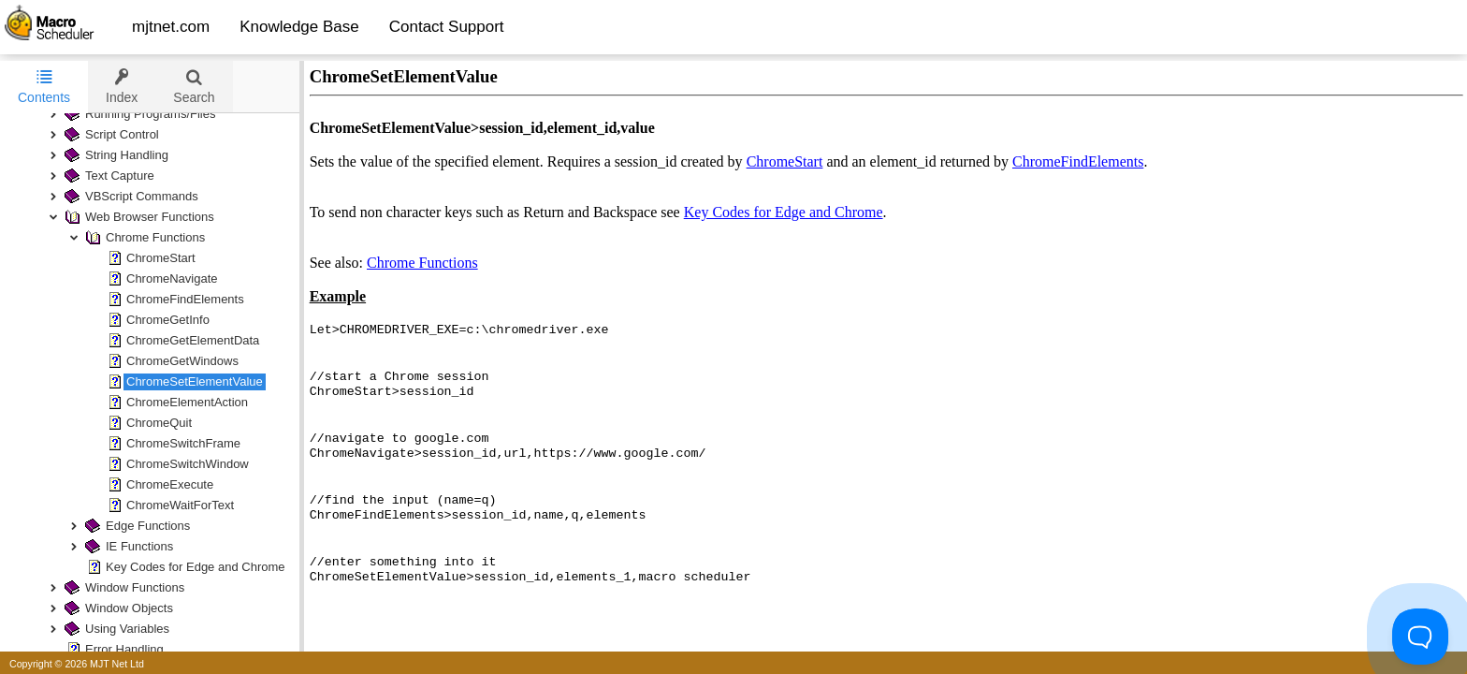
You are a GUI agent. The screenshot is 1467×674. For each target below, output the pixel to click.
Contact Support (446, 27)
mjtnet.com (171, 27)
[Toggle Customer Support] (1420, 636)
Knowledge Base (299, 27)
